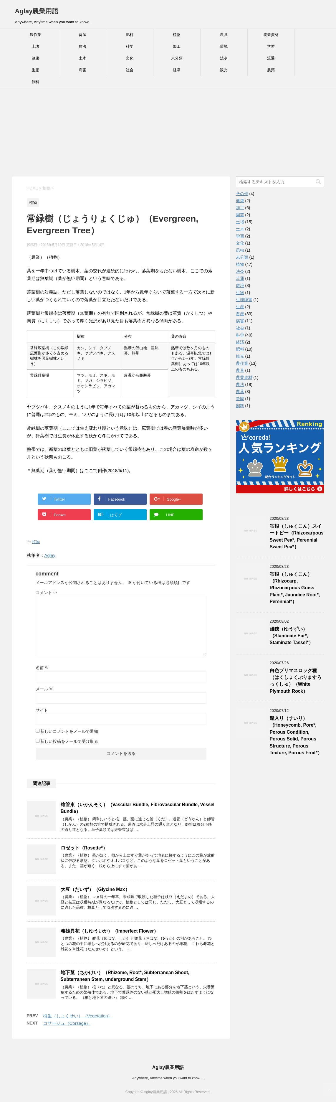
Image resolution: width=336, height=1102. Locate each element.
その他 (242, 193)
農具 (224, 34)
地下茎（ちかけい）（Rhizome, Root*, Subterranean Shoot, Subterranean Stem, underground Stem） (125, 976)
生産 (35, 70)
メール (44, 689)
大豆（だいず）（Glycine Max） (95, 889)
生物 (240, 292)
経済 (177, 70)
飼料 (35, 82)
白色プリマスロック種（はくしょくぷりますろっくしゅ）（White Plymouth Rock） (296, 681)
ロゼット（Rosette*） (84, 847)
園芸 (240, 214)
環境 (224, 46)
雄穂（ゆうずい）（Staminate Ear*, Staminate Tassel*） (291, 635)
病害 (82, 70)
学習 (271, 46)
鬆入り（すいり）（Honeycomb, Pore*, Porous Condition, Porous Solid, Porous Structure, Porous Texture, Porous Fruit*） (296, 735)
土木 (82, 58)
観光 (224, 70)
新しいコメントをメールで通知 (69, 731)
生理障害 (244, 299)
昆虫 (240, 250)
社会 (129, 70)
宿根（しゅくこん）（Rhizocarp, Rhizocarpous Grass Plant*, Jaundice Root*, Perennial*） (295, 588)
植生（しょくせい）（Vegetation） (77, 1015)
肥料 (129, 34)
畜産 (82, 34)
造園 (240, 398)
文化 (129, 58)
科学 (129, 46)
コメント (46, 592)
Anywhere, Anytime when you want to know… (168, 1078)
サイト (42, 710)
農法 (82, 46)
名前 (42, 667)
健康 (35, 58)
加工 (177, 46)
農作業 (35, 34)
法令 (224, 58)
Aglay (50, 555)
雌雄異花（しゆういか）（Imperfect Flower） (110, 930)
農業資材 (271, 34)
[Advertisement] (168, 132)
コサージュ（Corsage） (67, 1023)
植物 (177, 34)
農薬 (271, 70)
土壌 (35, 46)
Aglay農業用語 (37, 11)
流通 (271, 58)
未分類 (177, 58)
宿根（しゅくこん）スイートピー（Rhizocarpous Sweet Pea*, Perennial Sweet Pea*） (297, 536)
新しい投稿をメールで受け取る (69, 741)
